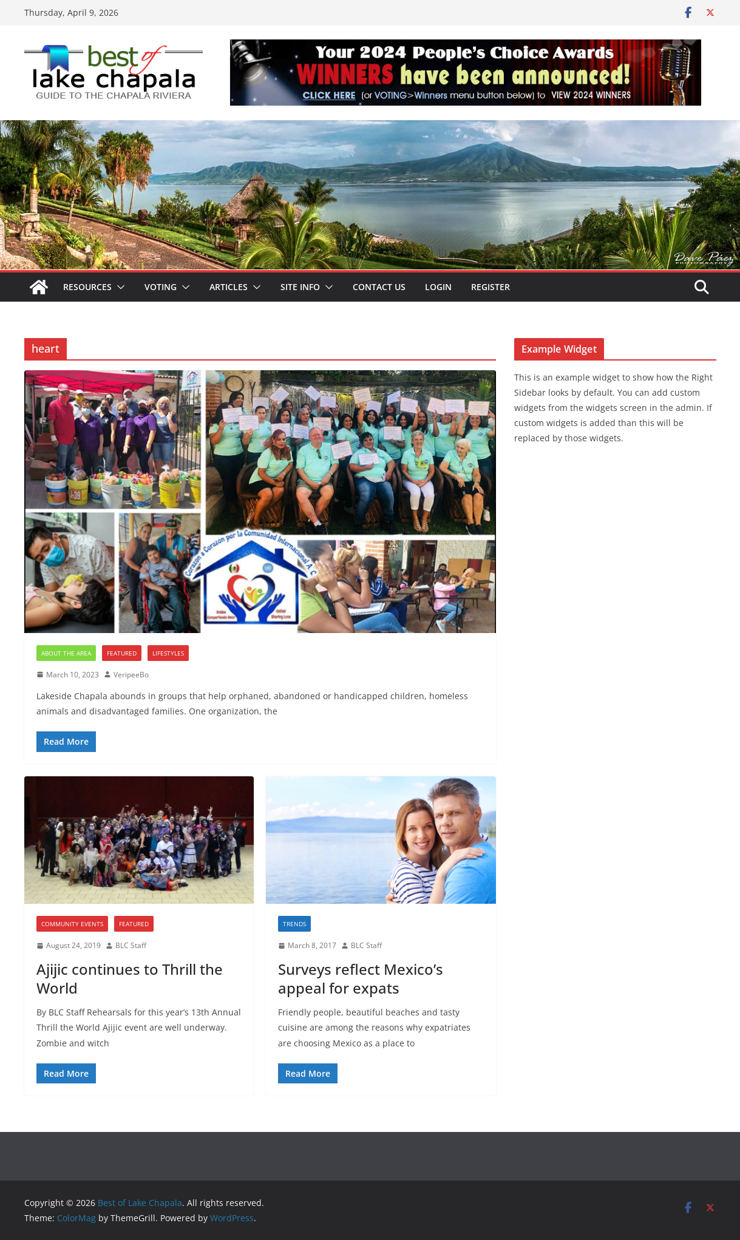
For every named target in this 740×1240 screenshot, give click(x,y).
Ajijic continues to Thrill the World (129, 978)
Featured (122, 653)
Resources (87, 287)
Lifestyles (168, 653)
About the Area (66, 653)
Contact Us (379, 287)
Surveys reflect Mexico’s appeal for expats (360, 978)
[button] (118, 287)
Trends (294, 924)
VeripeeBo (131, 674)
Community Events (72, 924)
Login (438, 287)
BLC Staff (130, 945)
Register (490, 287)
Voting (160, 287)
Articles (228, 287)
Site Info (300, 287)
